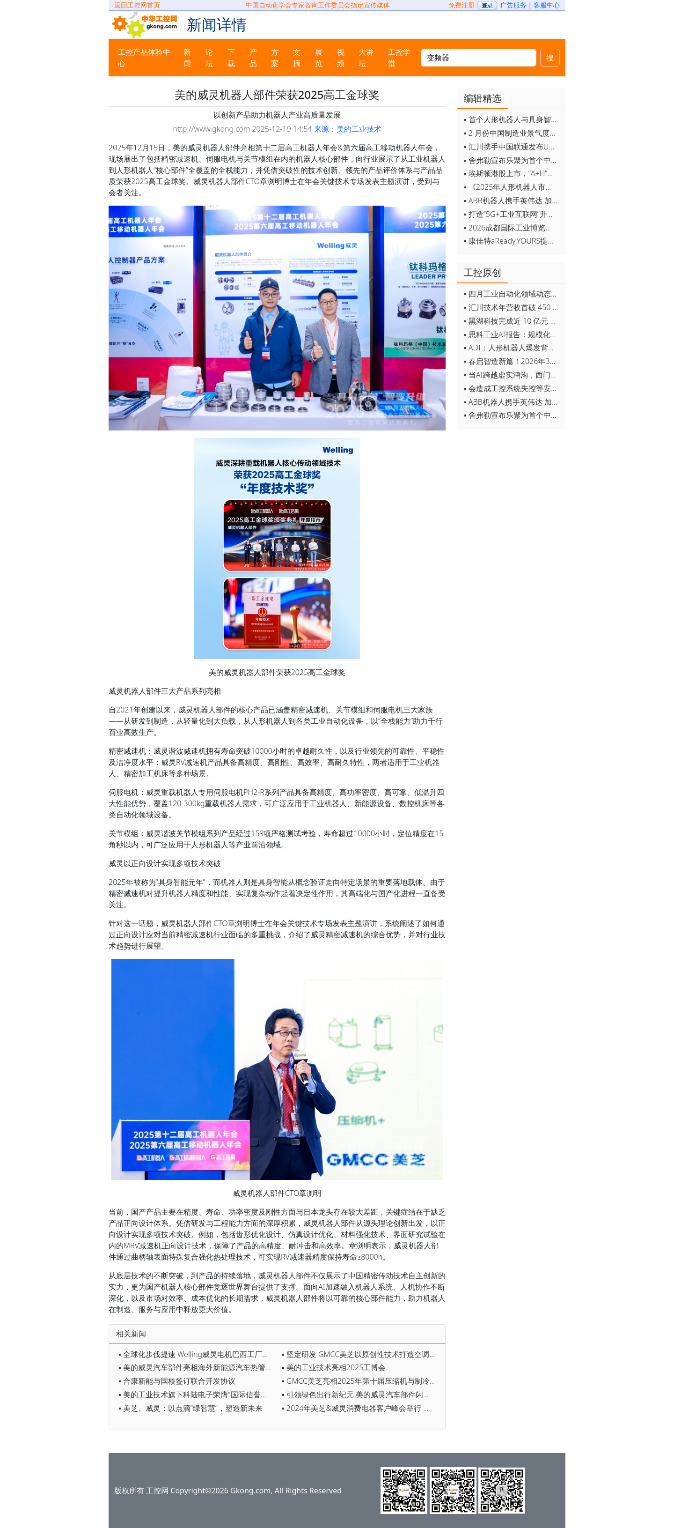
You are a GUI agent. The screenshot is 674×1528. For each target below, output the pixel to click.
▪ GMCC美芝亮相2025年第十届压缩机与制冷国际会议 (361, 1381)
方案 (274, 57)
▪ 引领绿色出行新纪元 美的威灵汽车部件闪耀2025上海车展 (361, 1394)
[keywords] (478, 58)
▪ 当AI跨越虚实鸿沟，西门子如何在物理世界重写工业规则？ (512, 375)
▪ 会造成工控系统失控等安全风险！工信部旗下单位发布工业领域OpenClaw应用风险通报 (512, 388)
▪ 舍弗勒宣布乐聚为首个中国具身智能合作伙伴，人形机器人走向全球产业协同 (512, 160)
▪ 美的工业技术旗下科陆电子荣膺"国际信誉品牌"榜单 (197, 1394)
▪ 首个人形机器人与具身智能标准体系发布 (512, 119)
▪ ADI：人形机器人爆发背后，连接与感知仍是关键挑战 (512, 347)
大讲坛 (366, 57)
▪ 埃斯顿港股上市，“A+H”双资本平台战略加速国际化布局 (512, 173)
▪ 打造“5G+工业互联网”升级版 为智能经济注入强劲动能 (512, 214)
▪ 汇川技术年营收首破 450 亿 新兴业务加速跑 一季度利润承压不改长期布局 (512, 307)
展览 (318, 57)
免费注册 (461, 4)
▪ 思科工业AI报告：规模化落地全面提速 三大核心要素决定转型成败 (512, 334)
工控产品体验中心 (144, 57)
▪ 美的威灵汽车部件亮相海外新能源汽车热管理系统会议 (197, 1367)
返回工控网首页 (137, 4)
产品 (253, 57)
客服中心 (547, 4)
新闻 (187, 57)
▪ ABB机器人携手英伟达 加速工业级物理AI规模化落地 (512, 200)
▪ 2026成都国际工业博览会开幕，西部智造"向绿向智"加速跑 (512, 228)
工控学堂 (399, 57)
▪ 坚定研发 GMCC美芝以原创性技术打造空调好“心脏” (361, 1354)
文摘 (296, 57)
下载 (231, 57)
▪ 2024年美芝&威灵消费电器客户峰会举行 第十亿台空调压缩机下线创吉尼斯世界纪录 (361, 1408)
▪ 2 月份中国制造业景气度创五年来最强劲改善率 (512, 133)
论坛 (209, 57)
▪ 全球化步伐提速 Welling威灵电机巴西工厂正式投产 (197, 1354)
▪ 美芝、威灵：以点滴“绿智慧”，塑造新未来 (190, 1408)
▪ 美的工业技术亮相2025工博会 (334, 1367)
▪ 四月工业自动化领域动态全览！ (512, 294)
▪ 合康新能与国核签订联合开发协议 (176, 1381)
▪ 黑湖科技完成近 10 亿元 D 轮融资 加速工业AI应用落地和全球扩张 (512, 321)
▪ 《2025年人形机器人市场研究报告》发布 (512, 187)
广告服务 (513, 4)
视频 (340, 57)
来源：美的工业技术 (347, 129)
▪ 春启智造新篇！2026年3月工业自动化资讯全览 (512, 361)
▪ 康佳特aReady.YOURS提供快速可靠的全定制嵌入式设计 (512, 241)
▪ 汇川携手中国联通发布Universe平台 (512, 146)
